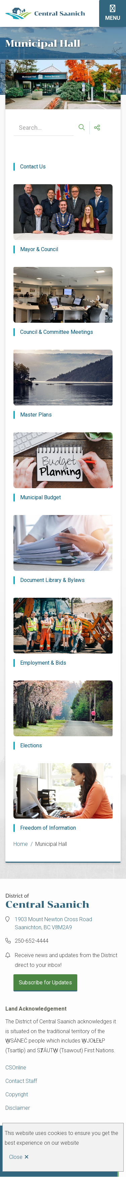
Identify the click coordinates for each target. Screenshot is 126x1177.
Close (16, 1157)
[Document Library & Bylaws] (63, 549)
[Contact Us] (63, 167)
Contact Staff (21, 1081)
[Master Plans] (63, 384)
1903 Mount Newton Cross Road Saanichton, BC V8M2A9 (53, 923)
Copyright (16, 1094)
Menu (112, 18)
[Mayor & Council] (63, 218)
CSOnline (15, 1067)
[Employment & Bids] (63, 632)
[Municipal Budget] (63, 467)
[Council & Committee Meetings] (63, 301)
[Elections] (63, 715)
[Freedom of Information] (63, 797)
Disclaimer (17, 1108)
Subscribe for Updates (45, 982)
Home (20, 844)
